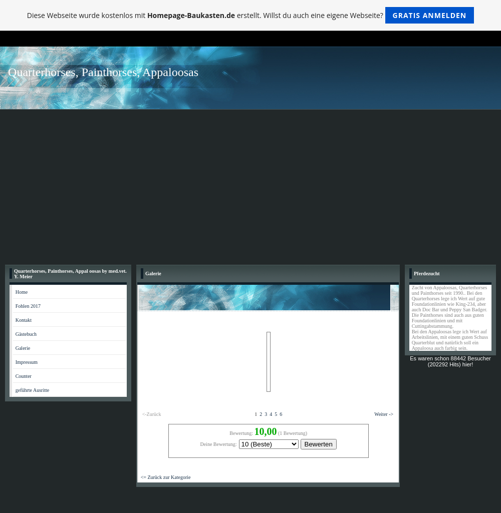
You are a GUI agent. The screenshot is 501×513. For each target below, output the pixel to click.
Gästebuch (26, 334)
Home (22, 292)
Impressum (27, 362)
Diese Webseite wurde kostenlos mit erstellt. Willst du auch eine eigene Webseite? (250, 15)
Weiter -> (383, 414)
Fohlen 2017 (28, 306)
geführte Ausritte (32, 390)
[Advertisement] (250, 185)
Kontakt (24, 320)
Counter (24, 376)
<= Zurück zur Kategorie (166, 477)
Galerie (23, 348)
